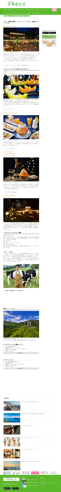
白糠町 (32, 13)
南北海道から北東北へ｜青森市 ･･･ (33, 479)
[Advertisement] (21, 384)
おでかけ (54, 9)
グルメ (5, 13)
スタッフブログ (48, 9)
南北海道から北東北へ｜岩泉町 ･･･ (33, 485)
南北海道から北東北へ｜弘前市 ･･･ (33, 482)
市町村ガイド (14, 13)
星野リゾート (37, 13)
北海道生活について (11, 9)
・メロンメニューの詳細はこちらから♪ (10, 148)
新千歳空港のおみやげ (30, 9)
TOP (5, 9)
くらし (9, 13)
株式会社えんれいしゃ (45, 479)
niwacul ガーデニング (22, 13)
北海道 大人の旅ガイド (20, 9)
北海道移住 (37, 9)
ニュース (42, 9)
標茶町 (28, 13)
